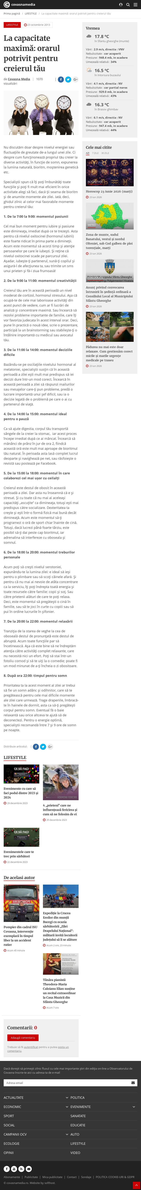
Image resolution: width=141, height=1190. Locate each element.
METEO (92, 225)
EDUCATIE (77, 1125)
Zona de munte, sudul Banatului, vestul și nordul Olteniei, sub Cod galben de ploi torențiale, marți (109, 241)
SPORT (9, 1116)
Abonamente (12, 1177)
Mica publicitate (52, 1177)
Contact (72, 1177)
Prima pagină (12, 13)
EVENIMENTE (80, 1107)
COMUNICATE (95, 277)
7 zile (95, 153)
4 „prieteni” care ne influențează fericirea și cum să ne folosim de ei (60, 810)
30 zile (105, 153)
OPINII (9, 1152)
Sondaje (86, 1177)
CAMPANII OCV (15, 1134)
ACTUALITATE (95, 181)
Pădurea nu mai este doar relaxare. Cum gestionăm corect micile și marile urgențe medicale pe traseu (109, 353)
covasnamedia (19, 4)
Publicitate (31, 1177)
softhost (49, 1183)
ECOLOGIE (11, 1143)
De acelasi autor (19, 877)
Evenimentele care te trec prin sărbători (19, 854)
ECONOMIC (12, 1107)
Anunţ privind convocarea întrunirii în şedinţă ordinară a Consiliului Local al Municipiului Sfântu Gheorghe (109, 294)
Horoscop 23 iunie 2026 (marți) (109, 191)
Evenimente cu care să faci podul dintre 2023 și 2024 (21, 793)
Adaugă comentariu (23, 1037)
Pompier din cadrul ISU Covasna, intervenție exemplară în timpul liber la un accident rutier (20, 936)
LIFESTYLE (31, 13)
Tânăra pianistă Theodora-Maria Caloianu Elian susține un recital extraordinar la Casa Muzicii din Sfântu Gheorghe (59, 991)
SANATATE (78, 1116)
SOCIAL (9, 1125)
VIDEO (75, 1152)
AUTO (74, 1134)
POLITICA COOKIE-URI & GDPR (115, 1177)
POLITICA (77, 1097)
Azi (87, 153)
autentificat (31, 1047)
